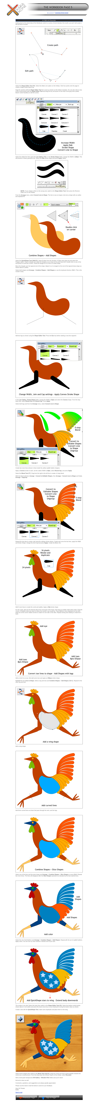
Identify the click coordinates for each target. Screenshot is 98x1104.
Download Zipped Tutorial (61, 12)
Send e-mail (19, 1092)
